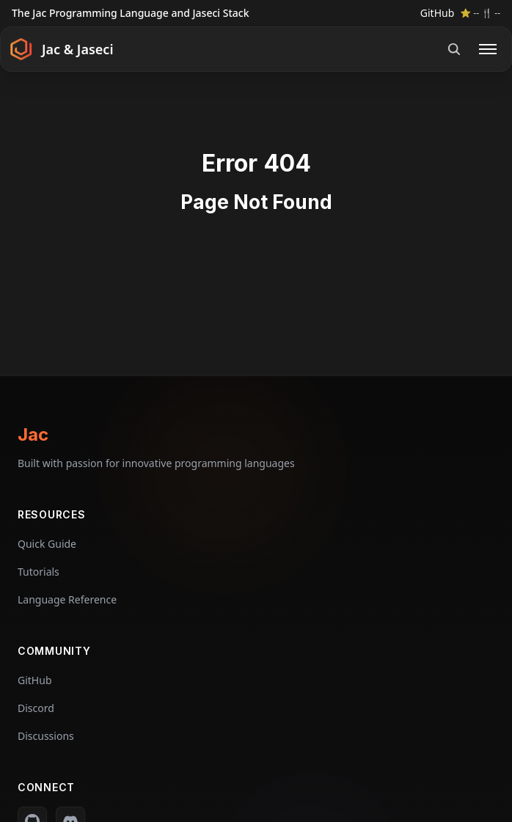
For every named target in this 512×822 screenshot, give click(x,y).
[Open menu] (487, 49)
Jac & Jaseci (78, 49)
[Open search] (454, 49)
